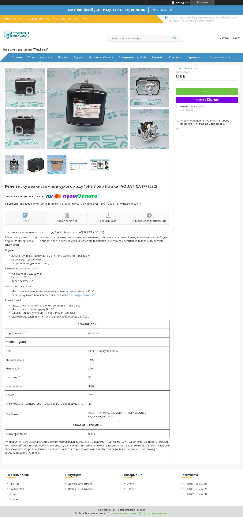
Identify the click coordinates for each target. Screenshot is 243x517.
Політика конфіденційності (154, 513)
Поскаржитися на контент (122, 513)
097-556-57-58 (161, 10)
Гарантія (157, 57)
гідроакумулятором (81, 295)
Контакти (175, 57)
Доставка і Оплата (101, 57)
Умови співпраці (219, 57)
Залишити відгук (230, 38)
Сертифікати (195, 57)
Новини (131, 489)
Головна (16, 57)
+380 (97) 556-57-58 (196, 483)
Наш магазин (17, 489)
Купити (206, 91)
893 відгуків (182, 2)
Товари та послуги (40, 57)
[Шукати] (174, 38)
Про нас (63, 57)
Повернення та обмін (132, 57)
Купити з (207, 100)
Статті (130, 483)
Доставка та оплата (80, 483)
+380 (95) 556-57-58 (196, 494)
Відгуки (78, 57)
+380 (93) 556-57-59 (196, 489)
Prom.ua (140, 509)
